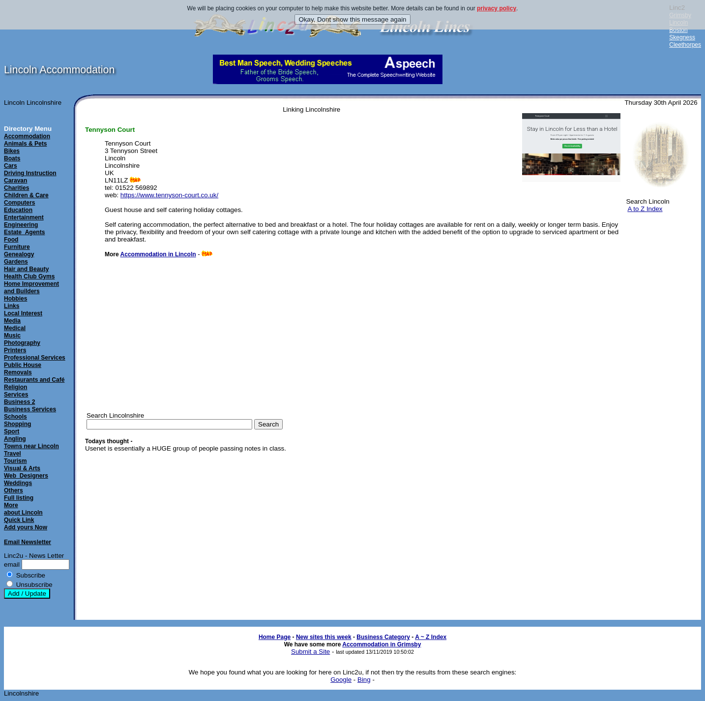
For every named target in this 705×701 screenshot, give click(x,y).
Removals (18, 372)
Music (12, 335)
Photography (22, 342)
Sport (11, 431)
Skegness (682, 37)
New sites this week (324, 637)
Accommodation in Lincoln (158, 254)
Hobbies (15, 298)
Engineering (21, 224)
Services (16, 394)
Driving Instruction (30, 173)
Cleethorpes (685, 44)
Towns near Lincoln (31, 446)
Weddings (18, 483)
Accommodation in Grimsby (381, 644)
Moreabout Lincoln (23, 509)
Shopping (17, 424)
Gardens (16, 261)
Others (13, 490)
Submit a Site (310, 651)
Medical (15, 328)
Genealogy (19, 254)
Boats (12, 158)
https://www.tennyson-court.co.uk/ (169, 195)
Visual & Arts (22, 468)
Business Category (383, 637)
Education (18, 210)
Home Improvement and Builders (31, 287)
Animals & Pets (25, 143)
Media (12, 320)
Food (11, 239)
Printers (15, 350)
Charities (16, 187)
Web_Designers (26, 475)
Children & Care (26, 195)
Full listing (18, 497)
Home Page (275, 637)
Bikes (12, 151)
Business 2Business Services (30, 405)
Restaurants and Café (34, 379)
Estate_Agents (24, 232)
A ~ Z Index (430, 637)
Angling (15, 438)
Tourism (15, 460)
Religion (15, 387)
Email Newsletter (27, 542)
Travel (12, 453)
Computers (19, 202)
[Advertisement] (660, 375)
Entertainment (24, 217)
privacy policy (496, 8)
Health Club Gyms (29, 276)
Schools (15, 416)
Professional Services (34, 357)
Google (341, 679)
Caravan (15, 180)
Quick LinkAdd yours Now (25, 524)
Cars (10, 165)
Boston (678, 30)
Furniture (17, 247)
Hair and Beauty (26, 269)
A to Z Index (644, 209)
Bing (364, 679)
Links (11, 306)
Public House (22, 365)
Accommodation (27, 136)
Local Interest (23, 313)
